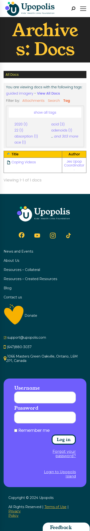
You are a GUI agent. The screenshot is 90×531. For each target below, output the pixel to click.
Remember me (34, 430)
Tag (66, 100)
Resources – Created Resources (30, 279)
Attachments (33, 100)
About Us (11, 260)
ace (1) (20, 142)
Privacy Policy (14, 513)
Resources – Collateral (22, 270)
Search (54, 100)
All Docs (12, 74)
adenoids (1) (61, 130)
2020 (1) (20, 124)
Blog (8, 288)
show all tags (45, 112)
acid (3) (58, 124)
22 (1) (18, 130)
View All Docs (48, 93)
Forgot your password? (64, 453)
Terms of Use (55, 507)
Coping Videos (24, 162)
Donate (30, 315)
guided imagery (19, 93)
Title (15, 154)
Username (27, 388)
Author (74, 154)
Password (26, 408)
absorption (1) (26, 136)
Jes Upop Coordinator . (74, 165)
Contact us (13, 297)
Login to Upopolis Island (60, 474)
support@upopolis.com (26, 337)
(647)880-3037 (19, 347)
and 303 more (66, 136)
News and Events (18, 251)
